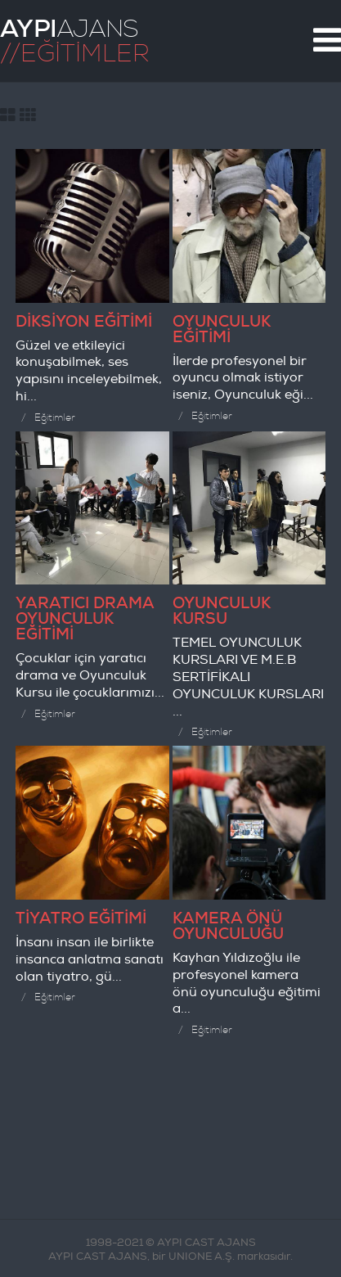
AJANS (69, 28)
